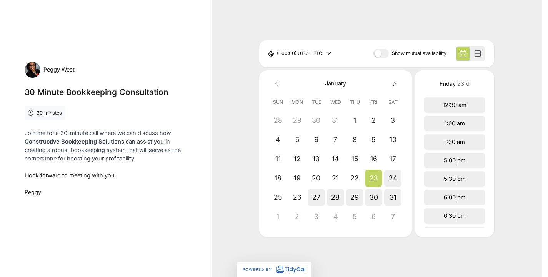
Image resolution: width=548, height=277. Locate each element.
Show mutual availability (419, 53)
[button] (373, 178)
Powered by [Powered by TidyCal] (274, 269)
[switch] (381, 53)
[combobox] (277, 53)
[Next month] (393, 83)
